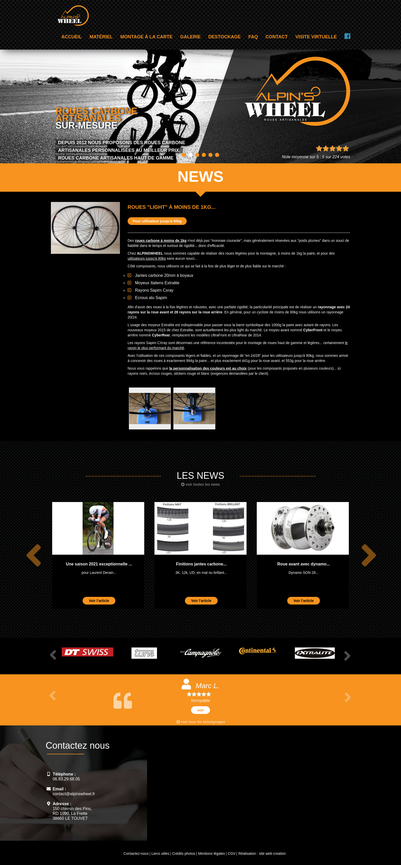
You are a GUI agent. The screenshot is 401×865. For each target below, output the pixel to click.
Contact (276, 36)
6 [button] (217, 155)
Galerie (190, 36)
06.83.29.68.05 (66, 779)
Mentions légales (211, 853)
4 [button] (204, 155)
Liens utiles (160, 853)
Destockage (224, 36)
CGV (232, 853)
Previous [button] (30, 555)
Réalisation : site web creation (262, 853)
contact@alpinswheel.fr (74, 794)
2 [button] (190, 155)
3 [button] (197, 155)
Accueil (71, 36)
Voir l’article (99, 601)
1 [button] (184, 155)
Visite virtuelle (316, 36)
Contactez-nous (136, 853)
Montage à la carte (146, 36)
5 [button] (210, 155)
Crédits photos (183, 853)
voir (200, 710)
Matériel (101, 36)
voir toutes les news (200, 484)
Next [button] (366, 555)
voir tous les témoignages (200, 722)
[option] (98, 555)
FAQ (253, 36)
